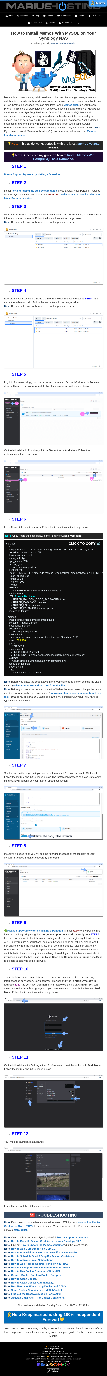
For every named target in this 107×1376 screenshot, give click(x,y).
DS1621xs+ (95, 16)
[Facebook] (43, 1364)
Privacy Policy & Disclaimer (59, 1361)
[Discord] (38, 1364)
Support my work (54, 1346)
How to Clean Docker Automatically (32, 1282)
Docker (50, 23)
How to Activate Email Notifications (32, 1260)
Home (9, 16)
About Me (22, 16)
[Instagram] (68, 1364)
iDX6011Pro (35, 23)
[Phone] (55, 1364)
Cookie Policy (42, 1361)
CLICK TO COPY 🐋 (85, 544)
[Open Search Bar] (78, 22)
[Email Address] (60, 1364)
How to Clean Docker (23, 1278)
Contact (48, 16)
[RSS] (51, 1364)
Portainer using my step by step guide (34, 190)
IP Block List (66, 23)
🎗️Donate (97, 3)
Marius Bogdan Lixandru (53, 1349)
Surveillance (64, 16)
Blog (35, 16)
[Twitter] (47, 1364)
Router (79, 16)
